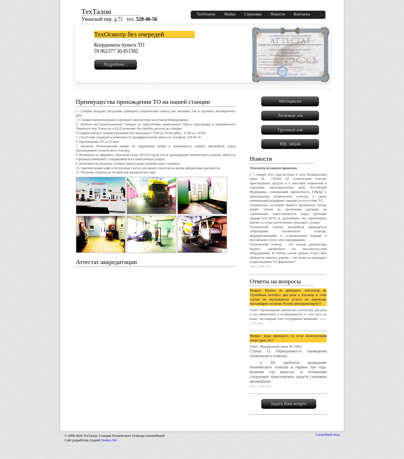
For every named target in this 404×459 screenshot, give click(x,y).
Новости (277, 14)
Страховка (253, 14)
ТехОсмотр (206, 14)
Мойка (229, 14)
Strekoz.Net (109, 440)
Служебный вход (327, 435)
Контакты (302, 14)
